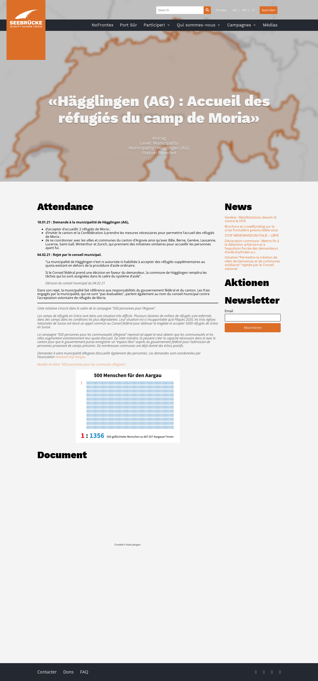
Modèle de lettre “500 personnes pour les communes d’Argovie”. (82, 364)
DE (235, 10)
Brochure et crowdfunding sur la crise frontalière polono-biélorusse (251, 228)
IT (253, 10)
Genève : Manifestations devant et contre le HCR (251, 219)
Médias (270, 25)
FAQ (84, 672)
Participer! (154, 25)
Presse (221, 10)
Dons (68, 672)
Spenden (268, 10)
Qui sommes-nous (196, 25)
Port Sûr (128, 25)
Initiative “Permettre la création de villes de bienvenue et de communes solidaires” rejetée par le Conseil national (252, 263)
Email (229, 311)
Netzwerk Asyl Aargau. (70, 357)
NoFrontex (102, 25)
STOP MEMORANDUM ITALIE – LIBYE (252, 235)
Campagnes (239, 25)
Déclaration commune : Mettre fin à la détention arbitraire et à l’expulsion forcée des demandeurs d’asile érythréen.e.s (252, 246)
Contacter (47, 672)
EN (244, 10)
